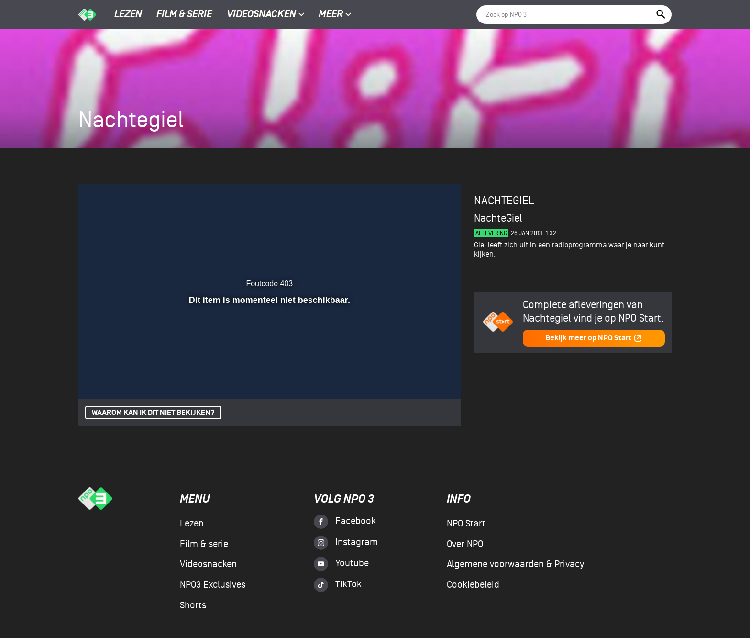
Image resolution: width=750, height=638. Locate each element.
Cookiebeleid (473, 585)
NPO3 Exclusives (212, 585)
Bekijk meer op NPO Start (593, 338)
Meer (335, 15)
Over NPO (465, 544)
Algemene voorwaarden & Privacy (515, 564)
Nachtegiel (504, 200)
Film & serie (184, 15)
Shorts (193, 605)
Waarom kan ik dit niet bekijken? (153, 412)
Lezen (128, 15)
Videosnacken (261, 15)
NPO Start (466, 523)
